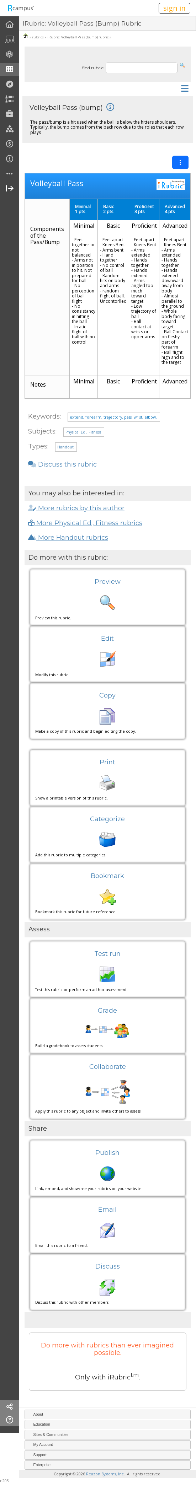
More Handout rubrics (68, 538)
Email (107, 1209)
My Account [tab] (40, 1444)
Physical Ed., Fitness (83, 432)
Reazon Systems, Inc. (105, 1473)
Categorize (107, 819)
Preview (108, 582)
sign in (174, 8)
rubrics (38, 37)
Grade (107, 1010)
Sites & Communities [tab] (47, 1434)
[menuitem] (9, 24)
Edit (107, 638)
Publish (107, 1153)
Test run (107, 954)
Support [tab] (36, 1455)
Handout (65, 447)
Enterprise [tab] (39, 1465)
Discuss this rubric (62, 464)
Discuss (107, 1266)
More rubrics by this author (76, 508)
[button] (182, 65)
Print (107, 762)
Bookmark (107, 876)
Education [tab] (38, 1424)
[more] (9, 174)
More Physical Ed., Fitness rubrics (85, 523)
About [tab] (35, 1414)
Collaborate (107, 1067)
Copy (107, 695)
